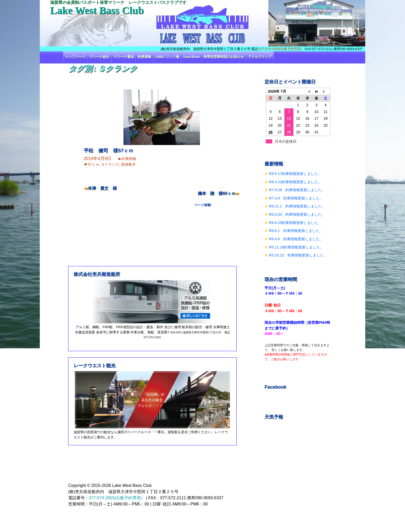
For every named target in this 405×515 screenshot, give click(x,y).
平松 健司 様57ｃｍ (108, 150)
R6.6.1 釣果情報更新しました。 (296, 231)
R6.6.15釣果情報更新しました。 (295, 223)
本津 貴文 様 (102, 188)
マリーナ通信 (124, 57)
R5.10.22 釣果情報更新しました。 (298, 255)
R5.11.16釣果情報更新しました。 (296, 247)
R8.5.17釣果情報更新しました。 (295, 174)
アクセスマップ (259, 57)
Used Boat (191, 57)
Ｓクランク (110, 164)
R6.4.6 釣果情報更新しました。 (296, 239)
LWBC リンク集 (167, 57)
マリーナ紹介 (99, 57)
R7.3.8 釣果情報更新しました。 (296, 198)
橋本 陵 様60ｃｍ (217, 193)
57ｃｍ (93, 164)
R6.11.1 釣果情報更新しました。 (297, 206)
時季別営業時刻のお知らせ (224, 57)
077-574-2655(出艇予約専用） (281, 49)
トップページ (75, 57)
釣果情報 (144, 57)
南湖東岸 (128, 164)
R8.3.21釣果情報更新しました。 (295, 182)
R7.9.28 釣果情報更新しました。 (297, 190)
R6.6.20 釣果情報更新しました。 (297, 214)
